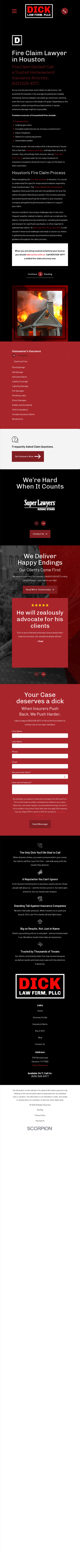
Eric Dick (57, 227)
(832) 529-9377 (40, 1076)
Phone (15, 751)
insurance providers (35, 150)
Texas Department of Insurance (48, 187)
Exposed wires (21, 121)
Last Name (17, 741)
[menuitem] (38, 355)
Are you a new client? (21, 772)
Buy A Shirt (40, 1030)
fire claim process (38, 179)
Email (14, 762)
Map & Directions (40, 1065)
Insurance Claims (40, 1024)
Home (40, 1010)
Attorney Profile (40, 1017)
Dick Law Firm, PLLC (42, 227)
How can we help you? (22, 782)
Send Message (40, 824)
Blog (40, 1037)
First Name (17, 731)
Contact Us (40, 1044)
